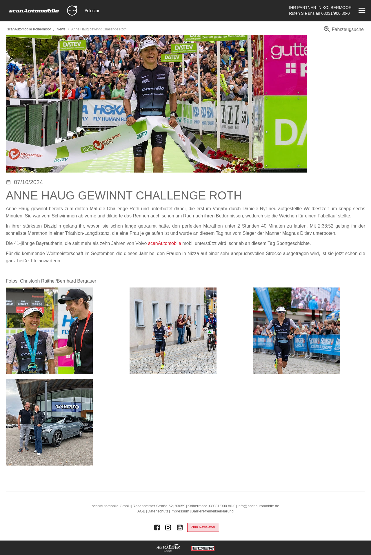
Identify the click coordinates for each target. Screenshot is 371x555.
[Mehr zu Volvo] (72, 11)
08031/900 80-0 (335, 13)
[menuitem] (343, 31)
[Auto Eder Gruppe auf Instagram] (168, 527)
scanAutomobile (164, 243)
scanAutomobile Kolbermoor (29, 29)
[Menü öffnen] (361, 10)
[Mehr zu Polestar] (92, 11)
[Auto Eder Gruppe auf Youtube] (180, 527)
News (61, 29)
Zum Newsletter (203, 527)
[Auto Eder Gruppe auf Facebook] (157, 527)
